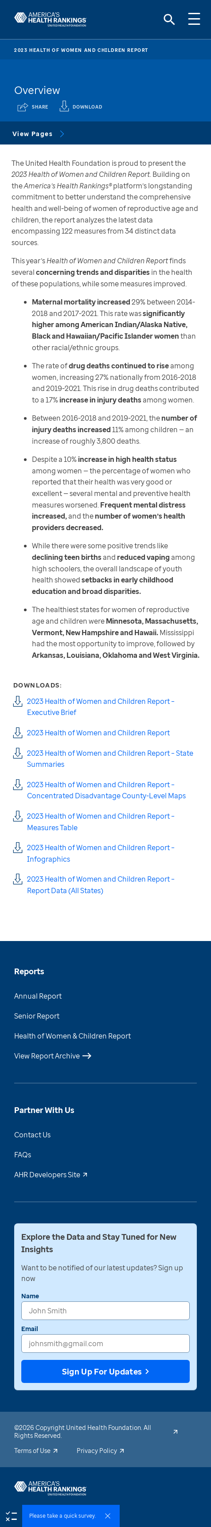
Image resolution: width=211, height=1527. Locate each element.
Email (29, 1328)
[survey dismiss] (108, 1516)
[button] (71, 1516)
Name (30, 1296)
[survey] (11, 1515)
